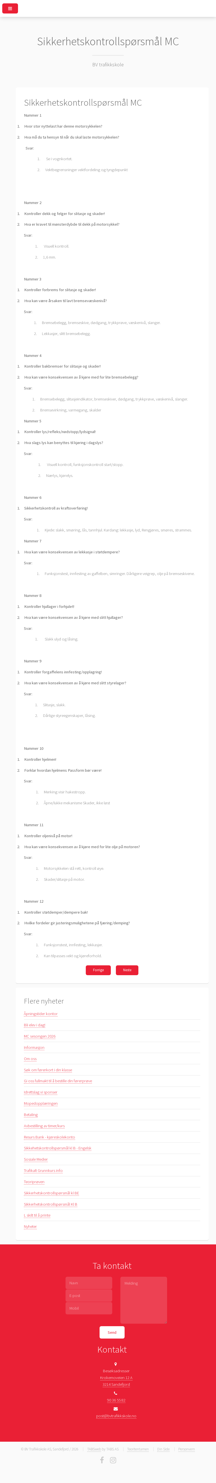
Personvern (186, 1449)
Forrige (98, 970)
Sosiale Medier (36, 1159)
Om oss (30, 1058)
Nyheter (30, 1226)
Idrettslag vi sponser (40, 1092)
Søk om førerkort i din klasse (48, 1069)
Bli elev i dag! (34, 1024)
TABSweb (94, 1449)
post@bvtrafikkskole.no (116, 1415)
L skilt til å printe (37, 1215)
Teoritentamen (138, 1449)
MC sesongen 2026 (39, 1036)
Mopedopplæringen (41, 1103)
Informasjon (34, 1047)
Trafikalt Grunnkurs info (43, 1170)
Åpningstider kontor (41, 1013)
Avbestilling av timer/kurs (44, 1125)
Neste (127, 970)
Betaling (31, 1114)
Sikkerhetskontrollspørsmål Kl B (50, 1204)
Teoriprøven (34, 1181)
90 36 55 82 (116, 1400)
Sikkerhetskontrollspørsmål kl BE (51, 1193)
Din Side (163, 1449)
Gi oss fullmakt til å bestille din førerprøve (58, 1080)
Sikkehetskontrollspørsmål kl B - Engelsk (57, 1148)
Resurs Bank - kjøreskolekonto (49, 1137)
